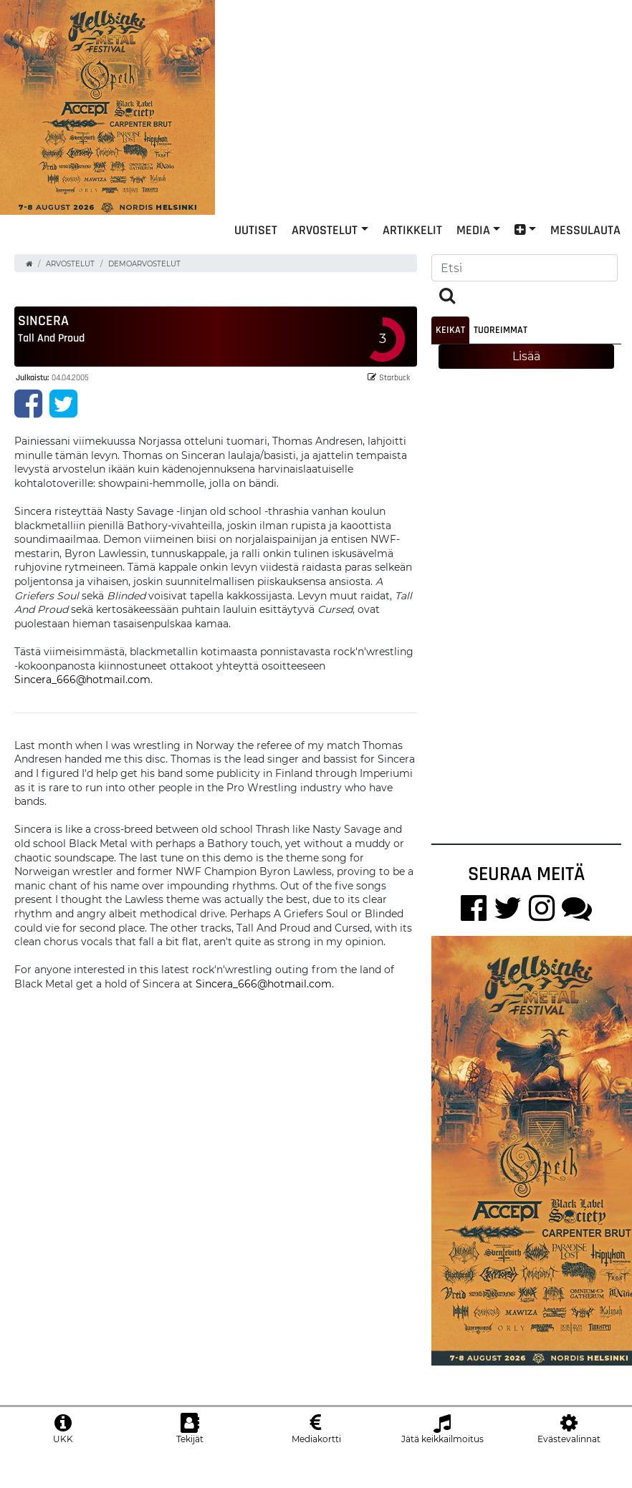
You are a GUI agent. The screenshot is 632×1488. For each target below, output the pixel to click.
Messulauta (585, 253)
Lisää (526, 367)
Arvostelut (325, 253)
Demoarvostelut (144, 274)
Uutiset (255, 253)
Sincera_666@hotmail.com (82, 690)
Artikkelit (412, 253)
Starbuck (389, 388)
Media (473, 253)
